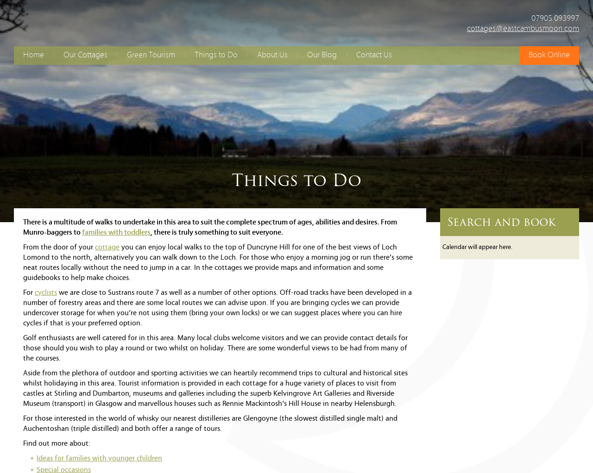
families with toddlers (116, 232)
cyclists (46, 293)
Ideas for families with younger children (99, 458)
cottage (107, 247)
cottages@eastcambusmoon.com (523, 29)
